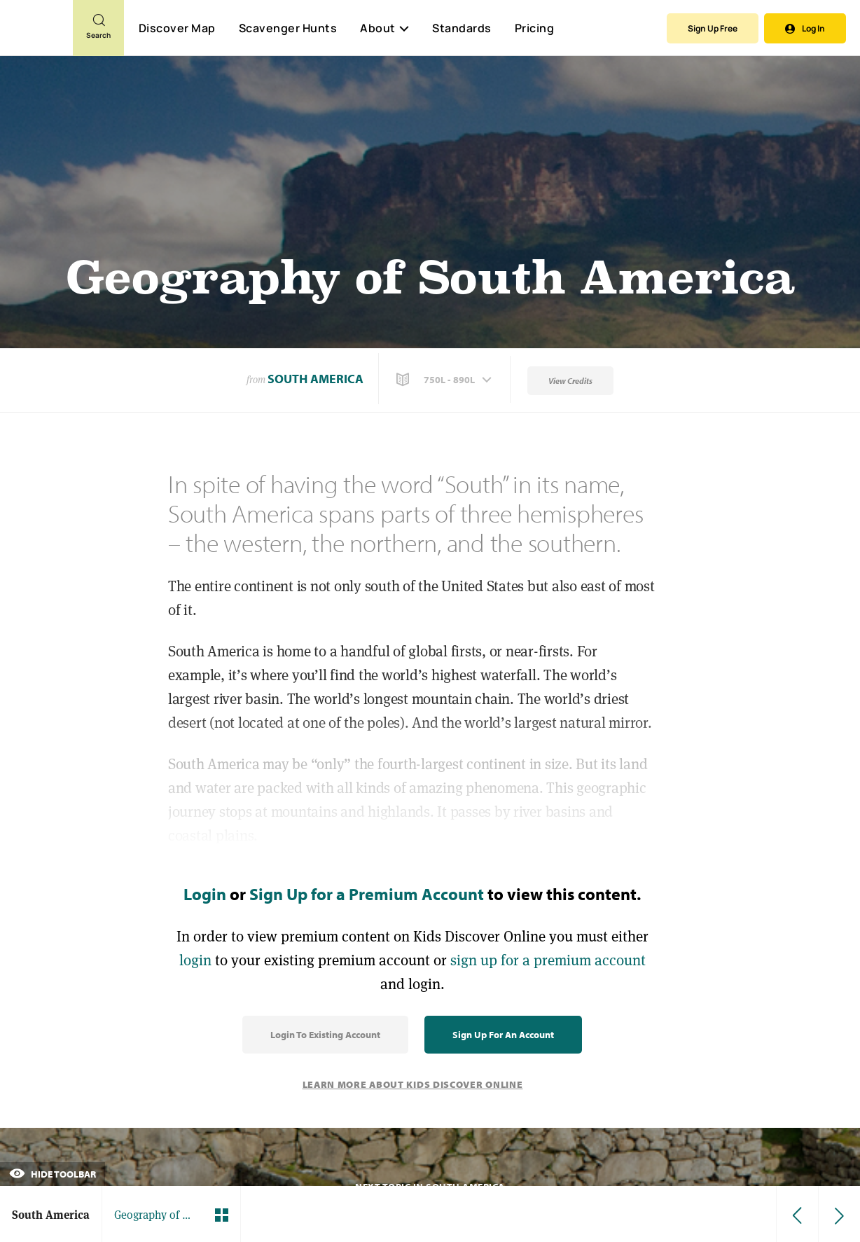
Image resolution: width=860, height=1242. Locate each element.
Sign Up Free (712, 28)
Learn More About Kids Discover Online (413, 1084)
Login (204, 893)
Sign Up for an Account (503, 1034)
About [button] (384, 28)
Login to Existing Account (325, 1034)
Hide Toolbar (52, 1174)
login (195, 960)
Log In (805, 28)
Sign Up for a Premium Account (366, 893)
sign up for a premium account (548, 960)
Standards (462, 28)
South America (315, 379)
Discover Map (177, 28)
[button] (445, 379)
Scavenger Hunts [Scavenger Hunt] (287, 29)
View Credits (570, 380)
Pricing (535, 28)
